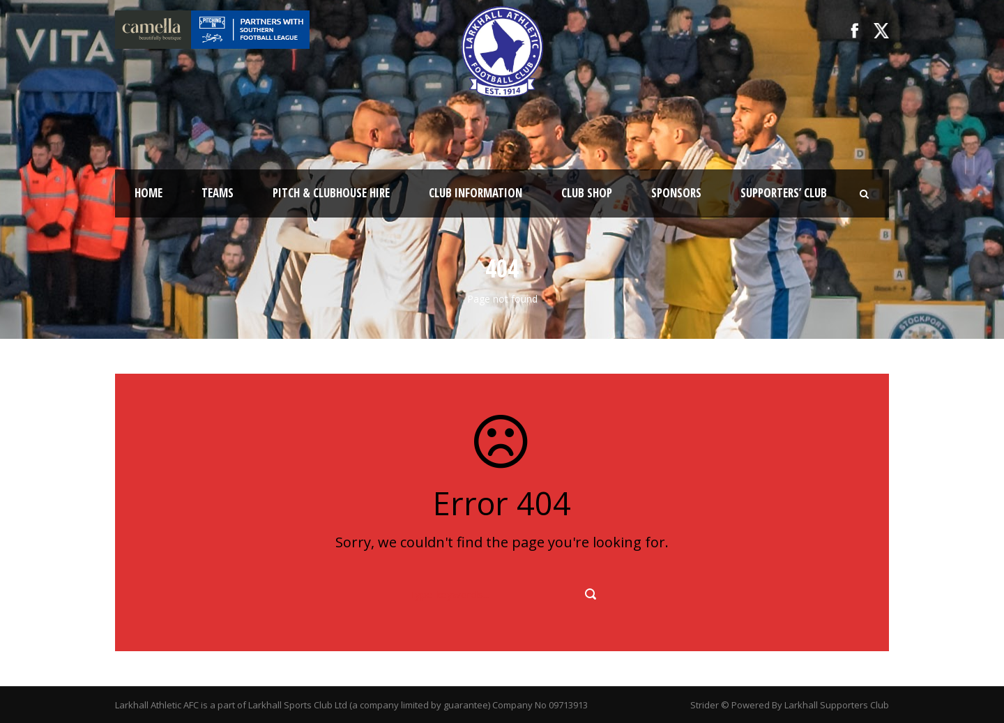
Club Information (475, 193)
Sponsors (676, 193)
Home (148, 193)
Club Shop (586, 193)
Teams (217, 193)
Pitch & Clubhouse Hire (331, 193)
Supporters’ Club (783, 193)
